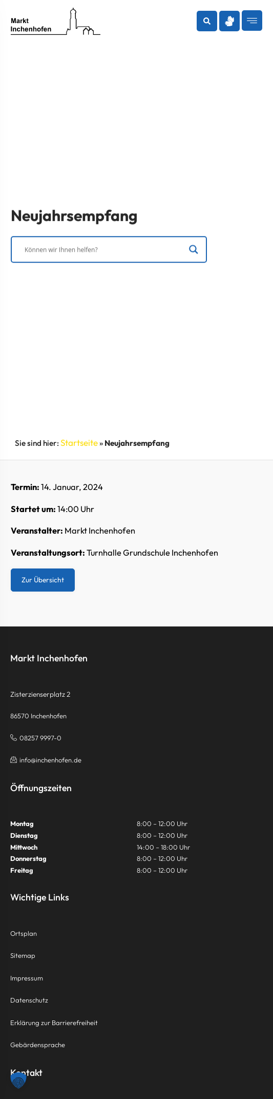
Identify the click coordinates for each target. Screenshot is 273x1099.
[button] (207, 21)
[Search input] (104, 250)
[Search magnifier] (193, 250)
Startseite (79, 442)
